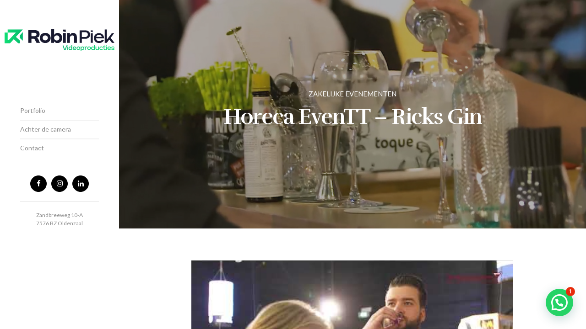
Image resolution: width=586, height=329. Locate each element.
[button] (559, 302)
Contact (32, 148)
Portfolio (32, 110)
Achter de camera (45, 129)
